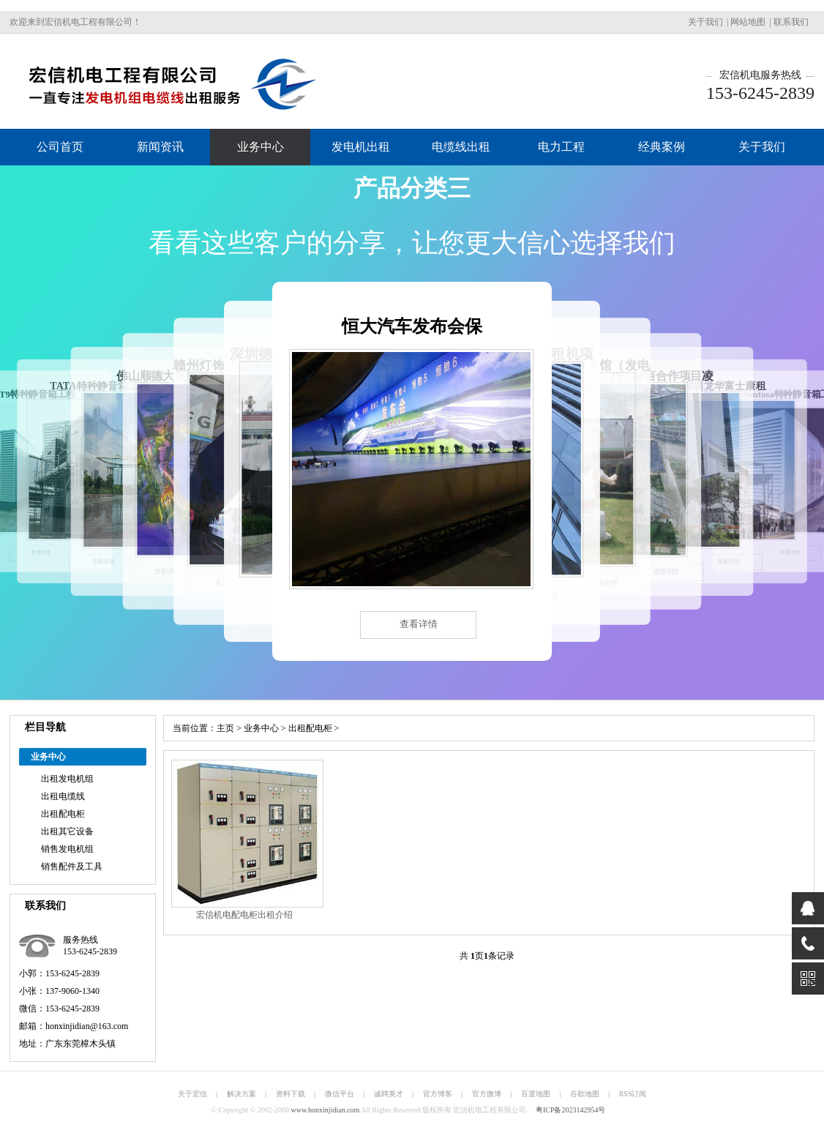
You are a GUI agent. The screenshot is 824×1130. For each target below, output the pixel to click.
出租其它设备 (67, 831)
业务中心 (260, 147)
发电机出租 (361, 147)
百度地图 (535, 1094)
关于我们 (705, 22)
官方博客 (437, 1094)
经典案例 (661, 147)
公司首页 (60, 147)
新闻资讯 (160, 147)
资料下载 (290, 1094)
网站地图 (747, 22)
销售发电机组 (67, 849)
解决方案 (241, 1094)
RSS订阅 (633, 1094)
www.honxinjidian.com (325, 1110)
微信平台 (339, 1094)
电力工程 (561, 147)
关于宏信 (192, 1094)
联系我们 (791, 22)
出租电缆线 (63, 796)
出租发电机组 (67, 779)
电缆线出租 (461, 147)
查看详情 (419, 623)
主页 (225, 728)
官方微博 (486, 1094)
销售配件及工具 (71, 866)
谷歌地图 (584, 1094)
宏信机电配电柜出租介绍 (244, 915)
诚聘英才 (388, 1094)
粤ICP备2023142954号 (571, 1110)
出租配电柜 (63, 814)
